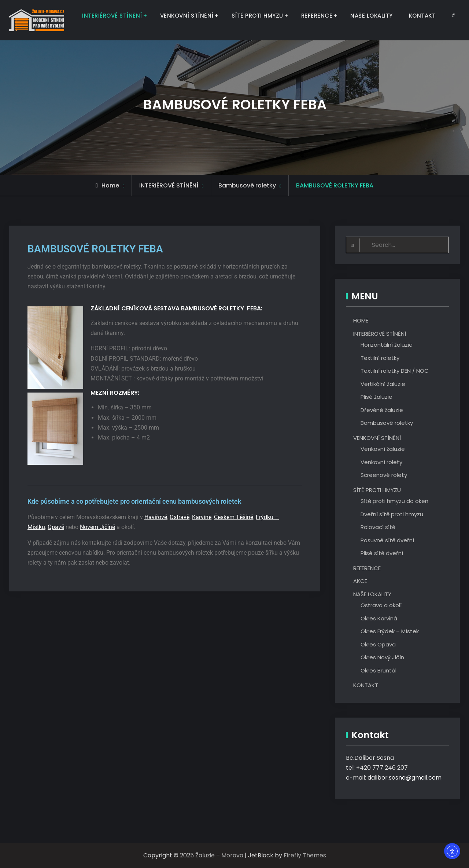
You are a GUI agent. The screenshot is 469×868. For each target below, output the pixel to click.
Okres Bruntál (378, 670)
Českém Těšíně (233, 517)
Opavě (56, 527)
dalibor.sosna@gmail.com (405, 778)
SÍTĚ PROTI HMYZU (257, 15)
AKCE (360, 581)
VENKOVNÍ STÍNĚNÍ (187, 15)
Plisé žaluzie (376, 397)
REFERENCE (317, 15)
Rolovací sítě (378, 527)
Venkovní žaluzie (383, 449)
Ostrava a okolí (381, 605)
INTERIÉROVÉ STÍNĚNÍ (112, 15)
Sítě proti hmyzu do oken (394, 501)
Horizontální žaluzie (387, 345)
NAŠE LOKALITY (371, 15)
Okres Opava (378, 644)
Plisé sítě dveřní (382, 553)
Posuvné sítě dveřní (387, 540)
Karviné (201, 517)
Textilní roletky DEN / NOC (395, 371)
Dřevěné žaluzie (382, 410)
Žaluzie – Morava (219, 855)
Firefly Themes (305, 855)
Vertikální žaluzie (383, 384)
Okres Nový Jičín (382, 657)
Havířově (155, 517)
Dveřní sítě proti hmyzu (392, 514)
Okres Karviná (379, 618)
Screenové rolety (384, 475)
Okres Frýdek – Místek (390, 631)
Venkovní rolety (381, 462)
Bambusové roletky (387, 423)
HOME (360, 321)
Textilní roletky (380, 358)
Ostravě (179, 517)
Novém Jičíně (97, 527)
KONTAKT (422, 15)
